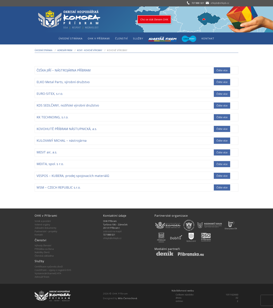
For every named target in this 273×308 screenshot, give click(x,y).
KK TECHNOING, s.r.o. (52, 117)
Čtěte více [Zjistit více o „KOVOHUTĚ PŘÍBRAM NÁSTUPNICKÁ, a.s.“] (222, 129)
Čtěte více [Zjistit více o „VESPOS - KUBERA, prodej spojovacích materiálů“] (222, 175)
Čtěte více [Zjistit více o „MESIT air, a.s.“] (222, 152)
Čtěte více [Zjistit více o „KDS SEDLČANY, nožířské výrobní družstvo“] (222, 105)
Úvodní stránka (43, 50)
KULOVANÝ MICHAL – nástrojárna (62, 140)
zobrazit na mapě (112, 231)
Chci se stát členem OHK (154, 19)
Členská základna (44, 255)
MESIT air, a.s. (47, 152)
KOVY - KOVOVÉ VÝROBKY (89, 50)
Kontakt (39, 234)
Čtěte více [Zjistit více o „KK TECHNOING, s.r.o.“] (222, 117)
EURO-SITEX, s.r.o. (50, 94)
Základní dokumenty (45, 227)
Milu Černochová (127, 298)
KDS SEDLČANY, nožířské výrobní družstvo (68, 105)
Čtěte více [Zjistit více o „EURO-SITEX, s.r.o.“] (222, 94)
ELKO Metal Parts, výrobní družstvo (63, 82)
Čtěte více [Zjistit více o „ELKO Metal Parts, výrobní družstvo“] (222, 82)
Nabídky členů (42, 252)
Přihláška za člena (44, 248)
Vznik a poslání (43, 221)
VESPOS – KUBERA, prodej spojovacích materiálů (73, 176)
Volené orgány (42, 224)
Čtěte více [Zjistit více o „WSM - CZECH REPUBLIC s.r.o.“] (222, 187)
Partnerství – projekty (46, 231)
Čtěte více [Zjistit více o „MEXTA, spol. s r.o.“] (222, 164)
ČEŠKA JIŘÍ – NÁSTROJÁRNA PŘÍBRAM (64, 70)
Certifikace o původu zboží (49, 266)
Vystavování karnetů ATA (48, 273)
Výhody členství (43, 245)
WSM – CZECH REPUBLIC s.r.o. (59, 187)
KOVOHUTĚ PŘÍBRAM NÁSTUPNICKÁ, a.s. (67, 129)
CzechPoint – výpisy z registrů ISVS (53, 270)
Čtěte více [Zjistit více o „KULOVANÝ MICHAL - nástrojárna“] (222, 140)
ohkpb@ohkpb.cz (220, 3)
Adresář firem (64, 50)
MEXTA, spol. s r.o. (50, 164)
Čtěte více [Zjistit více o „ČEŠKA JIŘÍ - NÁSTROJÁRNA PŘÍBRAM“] (222, 70)
